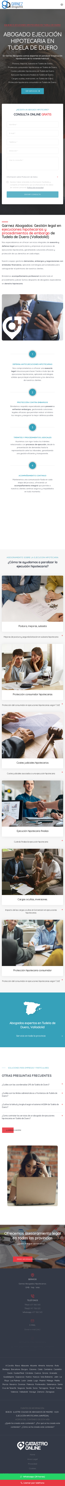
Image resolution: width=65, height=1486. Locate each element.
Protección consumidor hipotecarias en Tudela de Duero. (32, 67)
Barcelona (15, 1369)
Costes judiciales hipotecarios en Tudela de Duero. (32, 71)
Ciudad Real (19, 1373)
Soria (35, 1388)
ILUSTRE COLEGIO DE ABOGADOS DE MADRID (33, 1412)
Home (32, 1454)
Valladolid (23, 1392)
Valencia (14, 1392)
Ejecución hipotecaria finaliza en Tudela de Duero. (32, 75)
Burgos (24, 1369)
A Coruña (10, 1365)
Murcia (5, 1384)
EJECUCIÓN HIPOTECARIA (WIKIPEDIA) (32, 1415)
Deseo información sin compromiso (30, 1259)
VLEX (56, 1412)
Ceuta (9, 1373)
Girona (45, 1373)
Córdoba (29, 1373)
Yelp (32, 1287)
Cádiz (40, 1369)
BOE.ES (9, 1412)
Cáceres (32, 1369)
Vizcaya (32, 1392)
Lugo (36, 1380)
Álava (17, 1365)
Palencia (30, 1384)
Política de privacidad (35, 187)
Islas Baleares (47, 1377)
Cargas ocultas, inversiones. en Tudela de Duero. (32, 78)
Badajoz (6, 1369)
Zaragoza (50, 1392)
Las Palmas (15, 1380)
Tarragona (43, 1388)
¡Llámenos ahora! (11, 1130)
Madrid (42, 1380)
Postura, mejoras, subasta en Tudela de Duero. (32, 63)
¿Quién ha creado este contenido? (20, 1423)
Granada (53, 1373)
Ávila (57, 1365)
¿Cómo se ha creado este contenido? (38, 1427)
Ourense (21, 1384)
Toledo (59, 1388)
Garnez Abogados (14, 55)
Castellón (58, 1369)
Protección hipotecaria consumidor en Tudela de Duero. (33, 82)
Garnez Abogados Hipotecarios (32, 1283)
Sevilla (29, 1388)
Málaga (50, 1380)
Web (38, 1287)
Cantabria (48, 1369)
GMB (27, 1287)
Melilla (57, 1380)
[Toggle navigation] (61, 5)
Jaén (56, 1377)
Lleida (29, 1380)
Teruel (52, 1388)
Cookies (32, 1468)
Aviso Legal (32, 1459)
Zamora (40, 1392)
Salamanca (51, 1384)
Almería (41, 1365)
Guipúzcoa (19, 1377)
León (24, 1380)
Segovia (21, 1388)
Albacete (25, 1365)
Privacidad (32, 1464)
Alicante (33, 1365)
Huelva (29, 1377)
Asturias (49, 1365)
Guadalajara (8, 1377)
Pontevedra (40, 1384)
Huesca (36, 1377)
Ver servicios (32, 91)
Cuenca (37, 1373)
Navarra (13, 1384)
